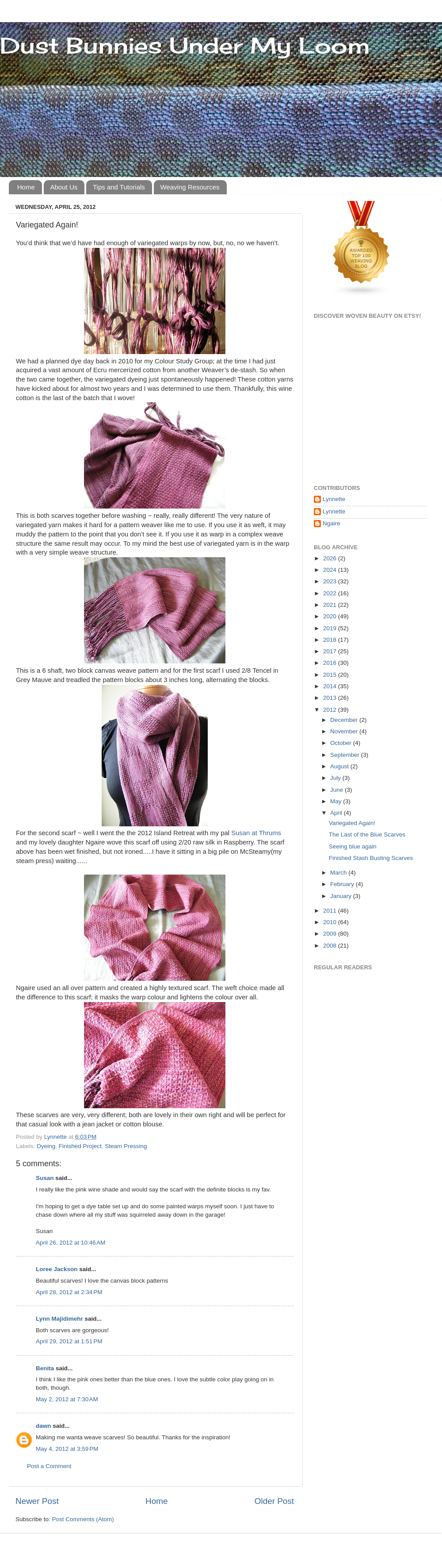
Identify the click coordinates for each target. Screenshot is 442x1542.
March (339, 872)
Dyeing (46, 1146)
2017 (330, 651)
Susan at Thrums (256, 833)
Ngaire (331, 523)
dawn (43, 1425)
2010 (330, 922)
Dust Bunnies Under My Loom (185, 45)
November (344, 731)
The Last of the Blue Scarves (367, 834)
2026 (330, 558)
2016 (330, 662)
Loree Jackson (57, 1269)
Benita (45, 1368)
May (336, 801)
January (341, 896)
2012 (330, 709)
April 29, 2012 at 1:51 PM (69, 1341)
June (337, 789)
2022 (330, 593)
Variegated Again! (352, 823)
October (341, 743)
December (344, 720)
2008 (330, 945)
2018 (330, 639)
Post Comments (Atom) (83, 1519)
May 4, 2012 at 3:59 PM (67, 1449)
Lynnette (334, 499)
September (345, 755)
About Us (64, 187)
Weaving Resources (190, 187)
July (336, 778)
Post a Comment (49, 1466)
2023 (330, 581)
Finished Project (80, 1146)
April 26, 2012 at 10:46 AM (70, 1242)
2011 (330, 910)
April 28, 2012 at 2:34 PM (69, 1292)
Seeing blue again (353, 846)
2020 (330, 616)
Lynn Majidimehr (59, 1318)
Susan (45, 1178)
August (340, 766)
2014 (330, 686)
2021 (330, 604)
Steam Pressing (126, 1146)
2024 (330, 570)
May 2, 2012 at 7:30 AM (67, 1399)
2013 (330, 697)
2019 (330, 628)
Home (26, 187)
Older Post (274, 1501)
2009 (330, 933)
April (337, 813)
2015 (330, 674)
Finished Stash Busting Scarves (371, 858)
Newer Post (37, 1501)
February (343, 884)
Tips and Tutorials (119, 187)
